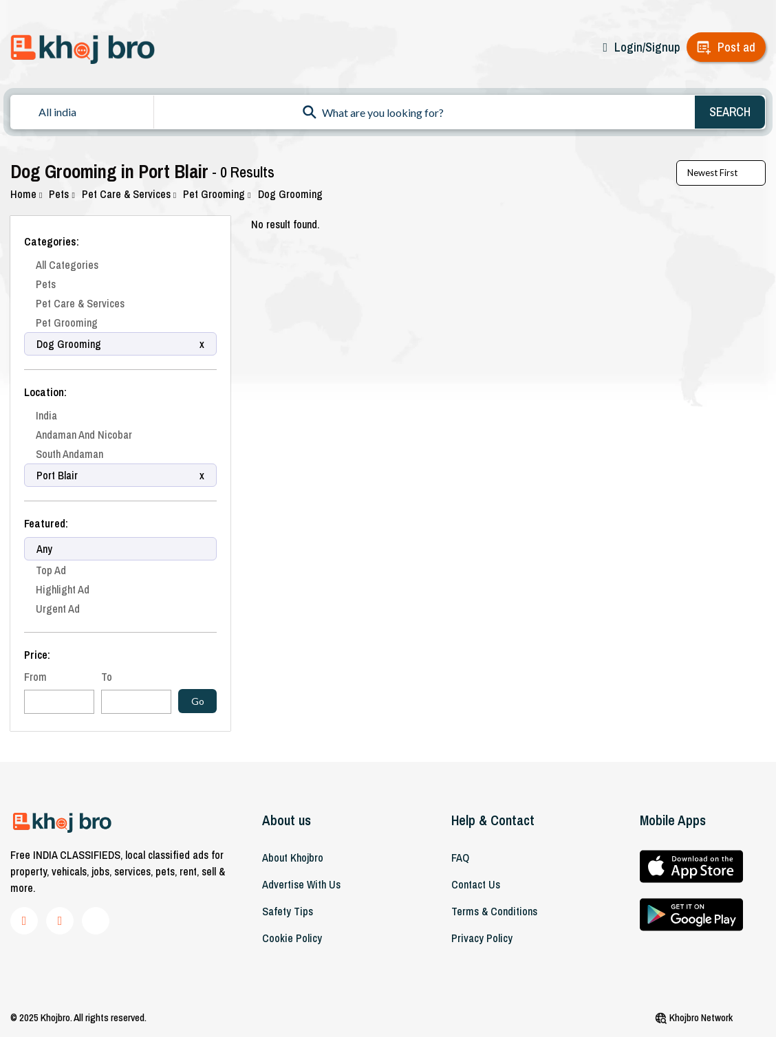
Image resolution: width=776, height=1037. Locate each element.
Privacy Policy (482, 938)
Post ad (736, 47)
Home (26, 193)
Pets (61, 193)
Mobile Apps (673, 820)
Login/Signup (647, 47)
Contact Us (475, 884)
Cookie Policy (292, 938)
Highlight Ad (62, 589)
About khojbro (292, 857)
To (106, 676)
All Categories (67, 264)
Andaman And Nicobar (84, 434)
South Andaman (69, 453)
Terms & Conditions (494, 911)
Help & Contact (493, 820)
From (35, 676)
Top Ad (51, 570)
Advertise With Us (301, 884)
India (46, 415)
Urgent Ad (58, 608)
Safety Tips (287, 911)
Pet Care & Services (129, 193)
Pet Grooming (216, 193)
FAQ (460, 857)
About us (286, 820)
